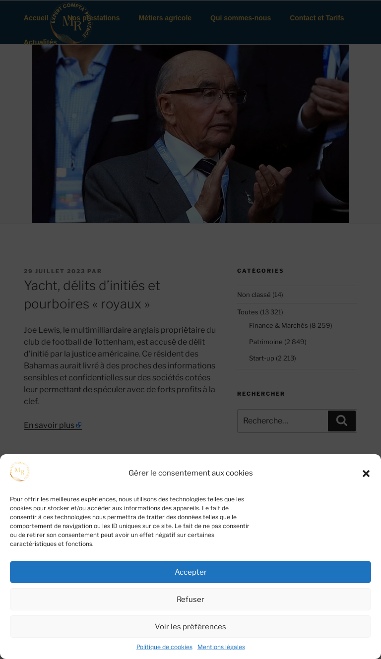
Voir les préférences (190, 626)
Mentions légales (221, 647)
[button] (366, 474)
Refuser (190, 599)
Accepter (191, 572)
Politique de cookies (164, 647)
